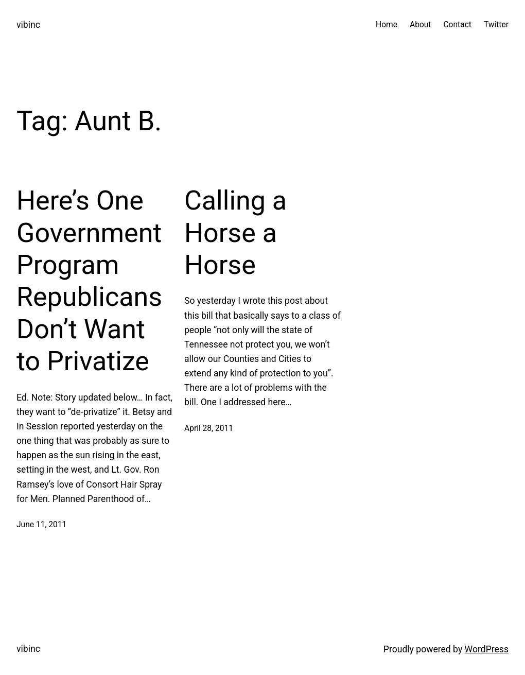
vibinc (28, 25)
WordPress (487, 649)
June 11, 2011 (41, 524)
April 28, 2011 (208, 428)
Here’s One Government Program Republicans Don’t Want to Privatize (89, 281)
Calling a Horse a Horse (235, 233)
